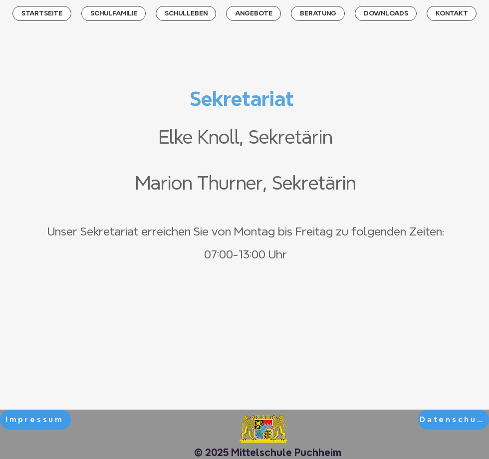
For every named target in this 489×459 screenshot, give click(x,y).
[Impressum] (35, 420)
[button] (113, 13)
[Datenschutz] (453, 420)
